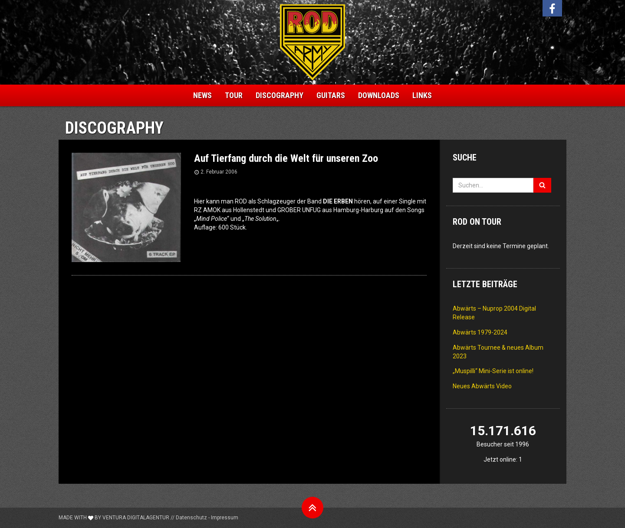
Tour (234, 95)
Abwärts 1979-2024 (480, 332)
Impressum (224, 518)
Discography (279, 95)
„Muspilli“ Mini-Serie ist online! (493, 370)
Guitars (330, 95)
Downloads (378, 95)
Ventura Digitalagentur (135, 518)
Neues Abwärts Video (482, 386)
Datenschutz (191, 518)
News (202, 95)
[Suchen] (542, 185)
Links (422, 95)
